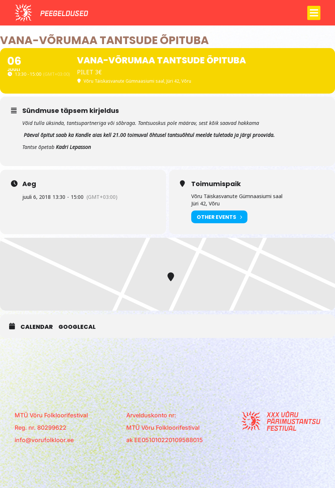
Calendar (36, 327)
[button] (313, 13)
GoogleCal (77, 327)
